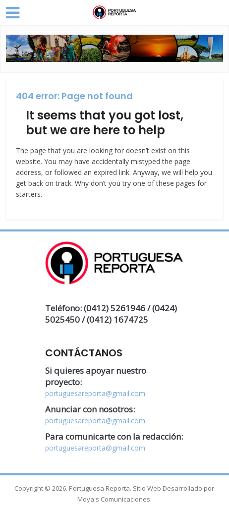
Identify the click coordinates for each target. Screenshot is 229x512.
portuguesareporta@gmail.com (95, 393)
